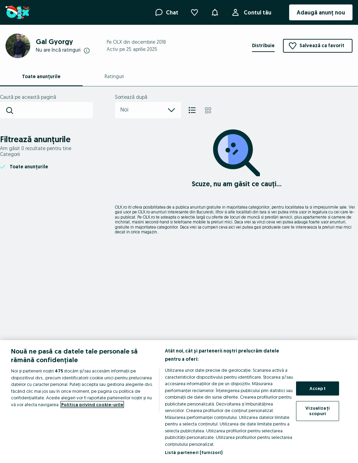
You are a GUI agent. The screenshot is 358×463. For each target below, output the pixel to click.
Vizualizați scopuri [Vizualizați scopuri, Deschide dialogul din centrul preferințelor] (317, 410)
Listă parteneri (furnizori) (194, 452)
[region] (179, 401)
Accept (317, 388)
